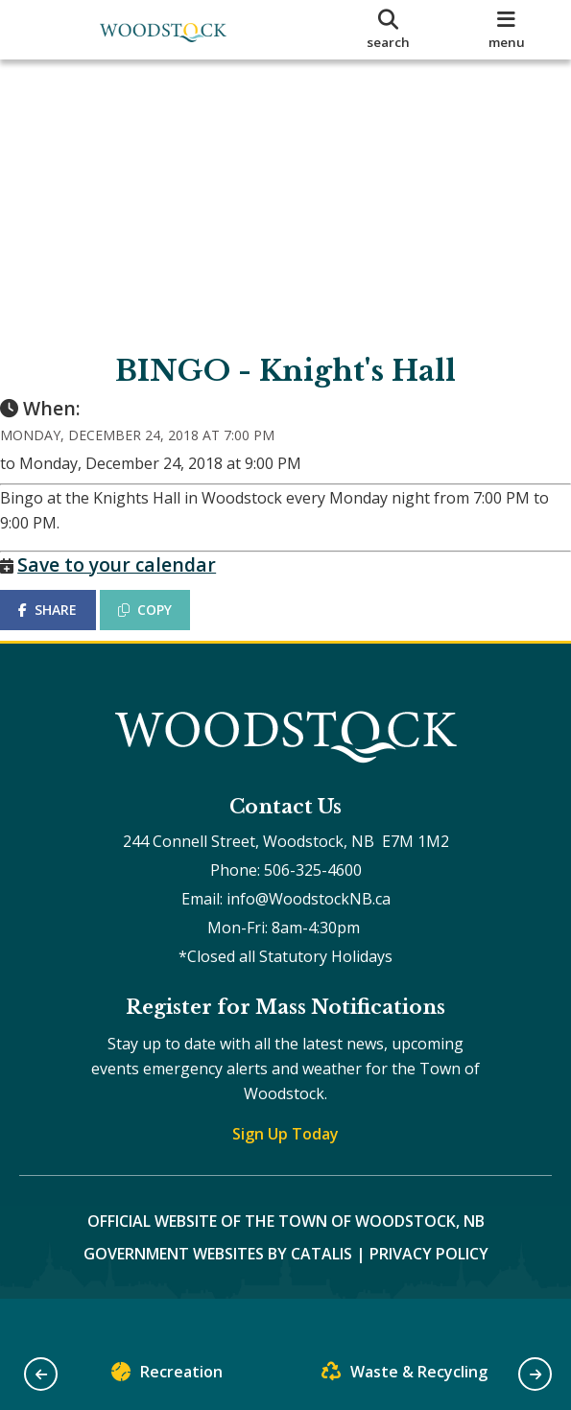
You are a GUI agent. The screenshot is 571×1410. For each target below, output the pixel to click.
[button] (41, 1374)
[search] (388, 29)
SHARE (66, 629)
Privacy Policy (428, 1291)
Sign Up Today (285, 1171)
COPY (164, 629)
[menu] (506, 29)
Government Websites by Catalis (217, 1291)
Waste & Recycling (404, 1376)
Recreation (167, 1376)
